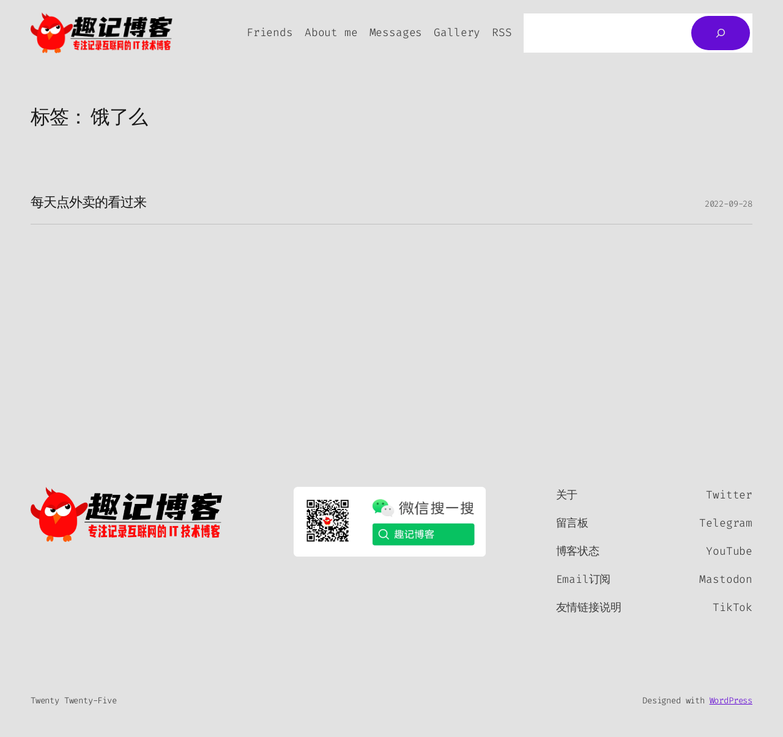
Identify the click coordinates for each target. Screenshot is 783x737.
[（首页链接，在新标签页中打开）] (127, 514)
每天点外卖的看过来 (88, 203)
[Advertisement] (391, 316)
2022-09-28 (728, 204)
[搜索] (720, 33)
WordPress (731, 700)
